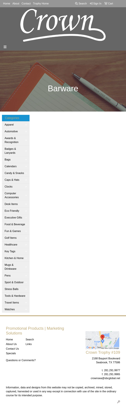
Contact (26, 3)
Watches (10, 309)
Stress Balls (11, 289)
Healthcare (11, 244)
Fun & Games (13, 231)
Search (81, 3)
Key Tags (10, 251)
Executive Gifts (13, 217)
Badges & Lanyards (10, 150)
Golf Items (11, 237)
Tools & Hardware (15, 295)
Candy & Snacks (14, 173)
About (15, 3)
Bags (7, 159)
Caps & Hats (12, 179)
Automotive (11, 131)
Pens (7, 275)
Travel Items (12, 302)
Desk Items (11, 204)
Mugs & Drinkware (10, 266)
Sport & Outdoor (14, 282)
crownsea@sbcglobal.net (105, 378)
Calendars (11, 166)
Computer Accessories (12, 195)
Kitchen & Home (14, 258)
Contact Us (12, 348)
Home (6, 3)
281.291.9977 (112, 370)
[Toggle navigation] (5, 47)
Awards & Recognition (12, 140)
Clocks (8, 186)
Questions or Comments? (21, 360)
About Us (11, 344)
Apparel (9, 124)
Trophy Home (41, 3)
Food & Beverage (15, 224)
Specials (11, 353)
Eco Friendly (12, 210)
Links (29, 344)
